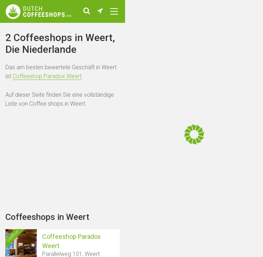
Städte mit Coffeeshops (54, 31)
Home (11, 31)
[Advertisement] (62, 171)
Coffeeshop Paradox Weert (47, 87)
